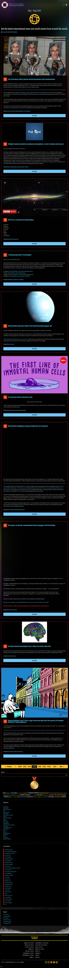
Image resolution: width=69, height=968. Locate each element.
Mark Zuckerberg (7, 818)
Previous (9, 766)
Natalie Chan (8, 886)
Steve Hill (7, 890)
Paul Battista (8, 860)
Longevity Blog (6, 916)
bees (4, 830)
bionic (4, 836)
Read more (34, 116)
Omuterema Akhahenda (10, 871)
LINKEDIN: (26, 945)
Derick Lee (9, 510)
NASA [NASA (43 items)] (10, 797)
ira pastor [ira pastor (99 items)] (51, 795)
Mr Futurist (5, 918)
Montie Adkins (8, 899)
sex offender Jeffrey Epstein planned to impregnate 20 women (36, 92)
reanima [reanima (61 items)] (18, 797)
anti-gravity (5, 822)
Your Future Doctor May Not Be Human (28, 488)
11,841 (29, 766)
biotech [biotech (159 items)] (36, 793)
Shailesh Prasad (9, 859)
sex (23, 111)
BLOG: (36, 947)
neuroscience (13, 656)
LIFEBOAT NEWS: (38, 943)
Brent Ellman (8, 891)
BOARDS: (36, 949)
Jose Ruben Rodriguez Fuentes (12, 868)
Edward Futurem (10, 610)
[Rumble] (57, 962)
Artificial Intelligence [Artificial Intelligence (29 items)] (20, 793)
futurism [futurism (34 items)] (16, 795)
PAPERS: (36, 955)
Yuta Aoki (7, 877)
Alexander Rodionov (10, 410)
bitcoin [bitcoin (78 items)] (47, 793)
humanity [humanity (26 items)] (32, 795)
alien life (5, 820)
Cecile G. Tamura (9, 875)
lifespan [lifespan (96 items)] (64, 795)
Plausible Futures (7, 921)
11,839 (20, 766)
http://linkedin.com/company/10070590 (19, 276)
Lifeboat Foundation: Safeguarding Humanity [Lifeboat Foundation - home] (31, 4)
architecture (6, 823)
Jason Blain (8, 897)
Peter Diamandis (7, 809)
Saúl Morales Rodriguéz (11, 851)
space (17, 239)
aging (4, 819)
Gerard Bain (9, 280)
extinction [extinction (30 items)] (10, 795)
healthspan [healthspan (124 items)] (27, 795)
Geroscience (6, 914)
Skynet (4, 816)
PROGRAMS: (37, 953)
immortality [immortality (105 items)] (40, 795)
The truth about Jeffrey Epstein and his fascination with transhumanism (31, 79)
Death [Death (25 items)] (66, 793)
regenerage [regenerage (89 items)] (23, 797)
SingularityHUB (6, 923)
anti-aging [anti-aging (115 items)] (14, 793)
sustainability (21, 280)
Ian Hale (8, 656)
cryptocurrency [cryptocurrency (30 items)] (61, 793)
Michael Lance (9, 239)
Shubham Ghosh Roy (10, 853)
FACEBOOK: (26, 943)
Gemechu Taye (8, 862)
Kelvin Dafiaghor (9, 864)
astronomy (5, 826)
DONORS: (30, 949)
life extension (23, 410)
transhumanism (27, 111)
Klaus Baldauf (8, 873)
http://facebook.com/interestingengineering (21, 271)
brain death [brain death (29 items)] (54, 793)
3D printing (5, 806)
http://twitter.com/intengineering (16, 273)
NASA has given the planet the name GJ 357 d (15, 339)
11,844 (44, 766)
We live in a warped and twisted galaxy (21, 220)
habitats (14, 239)
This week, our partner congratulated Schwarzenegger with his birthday (31, 525)
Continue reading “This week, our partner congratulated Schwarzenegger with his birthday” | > (26, 606)
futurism (15, 610)
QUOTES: (36, 957)
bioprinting (5, 837)
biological (5, 834)
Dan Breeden (8, 857)
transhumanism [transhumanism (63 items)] (57, 797)
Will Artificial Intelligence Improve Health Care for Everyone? (28, 426)
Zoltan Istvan (9, 111)
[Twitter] (49, 962)
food (13, 280)
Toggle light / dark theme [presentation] (67, 5)
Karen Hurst (8, 866)
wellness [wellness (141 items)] (63, 797)
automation (6, 829)
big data (5, 832)
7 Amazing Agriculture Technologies (19, 255)
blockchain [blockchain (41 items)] (51, 793)
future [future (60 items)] (13, 795)
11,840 (24, 766)
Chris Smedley (8, 902)
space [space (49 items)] (42, 796)
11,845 (49, 766)
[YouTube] (54, 962)
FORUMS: (31, 957)
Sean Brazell (8, 888)
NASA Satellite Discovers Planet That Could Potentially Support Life (30, 326)
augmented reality (7, 827)
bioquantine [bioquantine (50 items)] (26, 793)
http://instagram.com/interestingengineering (21, 274)
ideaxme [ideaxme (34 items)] (35, 795)
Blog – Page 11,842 (34, 11)
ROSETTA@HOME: (26, 955)
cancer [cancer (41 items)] (57, 793)
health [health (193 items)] (22, 795)
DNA (4, 811)
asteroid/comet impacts (9, 825)
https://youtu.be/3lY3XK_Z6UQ (11, 259)
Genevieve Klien (9, 849)
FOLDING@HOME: (26, 953)
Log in (4, 32)
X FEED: (26, 947)
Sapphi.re (22, 962)
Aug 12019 (5, 646)
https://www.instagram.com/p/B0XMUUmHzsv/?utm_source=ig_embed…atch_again (26, 602)
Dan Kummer (8, 869)
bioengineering (6, 833)
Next (61, 766)
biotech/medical (16, 111)
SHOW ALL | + (5, 904)
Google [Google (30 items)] (19, 795)
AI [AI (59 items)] (6, 793)
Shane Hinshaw (9, 882)
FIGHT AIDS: (27, 951)
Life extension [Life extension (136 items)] (58, 795)
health (19, 510)
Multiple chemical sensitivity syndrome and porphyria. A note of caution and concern (36, 144)
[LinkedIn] (51, 962)
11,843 (39, 766)
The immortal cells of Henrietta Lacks (20, 397)
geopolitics (21, 111)
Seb (6, 893)
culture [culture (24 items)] (64, 793)
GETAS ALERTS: (38, 945)
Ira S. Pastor (8, 901)
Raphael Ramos (9, 884)
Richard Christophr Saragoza (12, 167)
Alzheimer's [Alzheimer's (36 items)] (9, 793)
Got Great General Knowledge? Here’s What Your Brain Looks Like (29, 646)
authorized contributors (12, 32)
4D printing (5, 808)
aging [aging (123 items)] (4, 793)
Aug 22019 (5, 79)
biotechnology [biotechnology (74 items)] (42, 793)
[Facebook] (46, 962)
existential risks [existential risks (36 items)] (6, 795)
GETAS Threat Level (34, 938)
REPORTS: (37, 951)
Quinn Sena (8, 855)
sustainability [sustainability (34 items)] (46, 797)
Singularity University (8, 815)
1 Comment (26, 167)
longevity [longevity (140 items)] (6, 797)
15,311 (54, 766)
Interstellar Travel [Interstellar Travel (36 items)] (46, 795)
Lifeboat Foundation (9, 962)
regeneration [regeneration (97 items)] (30, 797)
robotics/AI (16, 280)
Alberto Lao (9, 344)
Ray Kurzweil (6, 812)
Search (66, 775)
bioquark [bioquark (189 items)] (31, 793)
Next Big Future (6, 919)
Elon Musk (5, 813)
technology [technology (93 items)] (51, 797)
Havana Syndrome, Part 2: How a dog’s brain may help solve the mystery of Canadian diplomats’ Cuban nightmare (35, 721)
